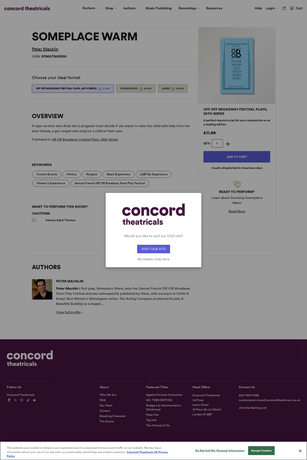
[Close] (300, 453)
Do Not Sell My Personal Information (220, 452)
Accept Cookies (261, 452)
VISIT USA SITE (153, 249)
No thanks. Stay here (153, 259)
